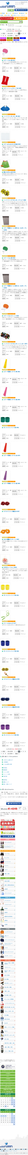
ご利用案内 (5, 762)
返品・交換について (7, 784)
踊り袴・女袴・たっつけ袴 (9, 971)
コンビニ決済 (6, 772)
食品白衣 (16, 13)
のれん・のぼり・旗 (9, 1011)
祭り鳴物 (7, 979)
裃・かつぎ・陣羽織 (9, 999)
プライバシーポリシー (8, 1081)
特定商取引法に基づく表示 (8, 1071)
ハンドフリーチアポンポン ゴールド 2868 (15, 200)
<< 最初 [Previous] (3, 33)
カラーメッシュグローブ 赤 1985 (12, 88)
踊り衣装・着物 (8, 987)
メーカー (10, 40)
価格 (16, 40)
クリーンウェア (8, 893)
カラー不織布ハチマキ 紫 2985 (12, 483)
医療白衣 (22, 13)
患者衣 (6, 912)
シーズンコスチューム (9, 1003)
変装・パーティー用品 (9, 1027)
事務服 (3, 13)
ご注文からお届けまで (8, 760)
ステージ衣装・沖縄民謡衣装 (9, 963)
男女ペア (7, 935)
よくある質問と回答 (7, 764)
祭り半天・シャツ (8, 983)
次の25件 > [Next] (11, 35)
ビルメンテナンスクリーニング (8, 944)
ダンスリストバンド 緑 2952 (11, 427)
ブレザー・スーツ (8, 955)
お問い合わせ (8, 1086)
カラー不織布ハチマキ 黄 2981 (12, 371)
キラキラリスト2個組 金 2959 (11, 679)
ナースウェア (7, 900)
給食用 (6, 889)
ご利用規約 (7, 1078)
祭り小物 (7, 1039)
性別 (10, 38)
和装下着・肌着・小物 (9, 1043)
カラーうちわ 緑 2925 (9, 258)
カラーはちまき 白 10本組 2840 (12, 144)
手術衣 (6, 908)
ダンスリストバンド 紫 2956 (11, 735)
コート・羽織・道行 (9, 1051)
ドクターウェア (8, 904)
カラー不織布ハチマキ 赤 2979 (12, 455)
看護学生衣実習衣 (8, 916)
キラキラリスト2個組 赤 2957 (11, 511)
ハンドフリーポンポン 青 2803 (12, 116)
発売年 (2, 40)
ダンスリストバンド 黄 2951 (11, 595)
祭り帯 (6, 1023)
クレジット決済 (6, 774)
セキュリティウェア (9, 951)
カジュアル (6, 857)
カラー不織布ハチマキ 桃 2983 (12, 399)
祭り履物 (7, 1015)
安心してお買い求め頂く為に (7, 1084)
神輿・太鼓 (7, 991)
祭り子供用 (7, 975)
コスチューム (7, 967)
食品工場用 (7, 881)
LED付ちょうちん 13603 (10, 567)
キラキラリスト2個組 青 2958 (11, 707)
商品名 (22, 38)
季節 (16, 38)
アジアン (7, 865)
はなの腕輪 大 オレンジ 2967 (11, 539)
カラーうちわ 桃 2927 (9, 60)
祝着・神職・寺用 (8, 1047)
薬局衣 (6, 920)
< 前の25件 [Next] (10, 33)
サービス (9, 13)
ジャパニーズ (7, 861)
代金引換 (5, 776)
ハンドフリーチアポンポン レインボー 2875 (15, 343)
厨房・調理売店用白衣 (9, 885)
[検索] (13, 22)
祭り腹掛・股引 (8, 995)
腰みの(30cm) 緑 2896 (10, 172)
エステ (6, 869)
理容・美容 (7, 873)
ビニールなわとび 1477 (10, 623)
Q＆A (8, 1076)
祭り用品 (8, 15)
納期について (6, 782)
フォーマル (7, 853)
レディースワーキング (9, 939)
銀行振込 (5, 767)
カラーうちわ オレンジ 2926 (11, 315)
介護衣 (6, 924)
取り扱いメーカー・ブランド (18, 15)
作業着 (1, 15)
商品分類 (3, 38)
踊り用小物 (7, 1019)
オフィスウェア (8, 842)
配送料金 (5, 779)
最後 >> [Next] (17, 35)
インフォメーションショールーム (9, 846)
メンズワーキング (8, 931)
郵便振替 (5, 769)
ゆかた (6, 1031)
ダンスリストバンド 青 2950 (11, 651)
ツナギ (6, 947)
